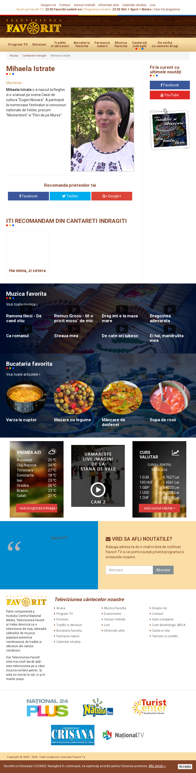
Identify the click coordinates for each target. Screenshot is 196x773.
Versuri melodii (84, 5)
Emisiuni (39, 44)
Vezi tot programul (167, 9)
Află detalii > (157, 766)
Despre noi (48, 5)
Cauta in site (161, 630)
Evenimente (112, 614)
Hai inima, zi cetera (27, 270)
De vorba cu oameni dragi (165, 44)
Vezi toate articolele (23, 374)
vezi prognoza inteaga (38, 508)
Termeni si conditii (165, 636)
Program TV (18, 44)
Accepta (185, 766)
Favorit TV (59, 538)
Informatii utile (109, 5)
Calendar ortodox (134, 5)
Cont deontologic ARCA (168, 625)
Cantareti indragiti (139, 44)
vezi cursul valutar (159, 508)
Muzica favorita (121, 44)
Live (152, 5)
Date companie (163, 619)
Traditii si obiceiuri (60, 44)
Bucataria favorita (82, 44)
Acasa (14, 55)
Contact (64, 5)
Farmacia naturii (102, 44)
